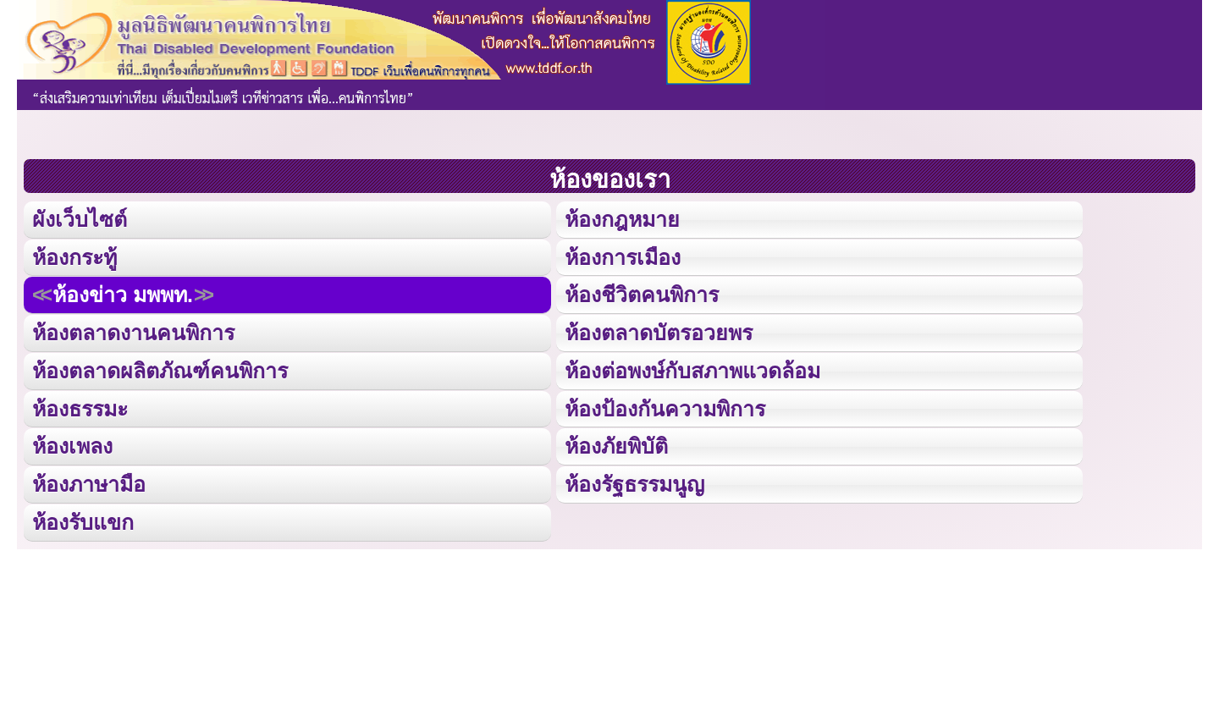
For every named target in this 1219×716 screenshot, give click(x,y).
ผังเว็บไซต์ (78, 218)
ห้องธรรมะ (80, 405)
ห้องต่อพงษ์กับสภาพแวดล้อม (691, 367)
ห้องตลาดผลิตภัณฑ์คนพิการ (159, 367)
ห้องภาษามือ (89, 480)
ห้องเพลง (72, 442)
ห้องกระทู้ (74, 256)
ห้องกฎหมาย (621, 218)
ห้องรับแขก (83, 517)
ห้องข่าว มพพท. (122, 293)
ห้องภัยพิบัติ (615, 442)
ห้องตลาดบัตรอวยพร (657, 330)
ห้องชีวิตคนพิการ (641, 293)
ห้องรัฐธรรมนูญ (633, 480)
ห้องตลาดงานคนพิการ (133, 330)
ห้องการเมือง (621, 256)
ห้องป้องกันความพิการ (664, 405)
